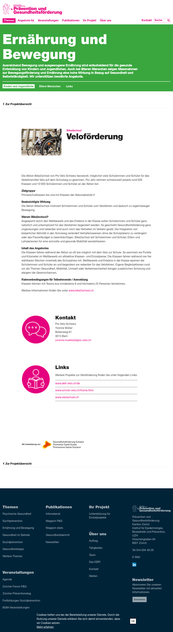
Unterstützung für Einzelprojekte (99, 516)
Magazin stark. (55, 528)
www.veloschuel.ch (67, 397)
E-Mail (136, 557)
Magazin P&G (54, 521)
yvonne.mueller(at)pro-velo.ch (73, 340)
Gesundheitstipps (13, 549)
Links (69, 86)
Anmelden (139, 599)
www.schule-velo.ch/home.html (74, 390)
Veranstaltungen (48, 20)
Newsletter (52, 542)
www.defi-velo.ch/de (67, 383)
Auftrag (93, 541)
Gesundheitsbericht (58, 535)
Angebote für (26, 20)
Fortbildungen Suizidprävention (21, 600)
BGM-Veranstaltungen (16, 607)
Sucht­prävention (12, 521)
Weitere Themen (12, 556)
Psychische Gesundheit (17, 514)
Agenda (7, 579)
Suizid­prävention (13, 542)
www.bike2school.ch (81, 290)
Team (92, 555)
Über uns (105, 20)
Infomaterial (53, 514)
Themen (9, 20)
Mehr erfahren (45, 627)
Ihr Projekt (89, 20)
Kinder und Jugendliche (18, 86)
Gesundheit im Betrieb (16, 535)
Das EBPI (94, 562)
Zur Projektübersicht (17, 104)
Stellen (93, 576)
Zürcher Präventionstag (17, 593)
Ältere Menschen (49, 86)
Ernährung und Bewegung (18, 528)
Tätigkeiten (96, 548)
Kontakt (147, 20)
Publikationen (70, 20)
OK (133, 621)
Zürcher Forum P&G (15, 586)
